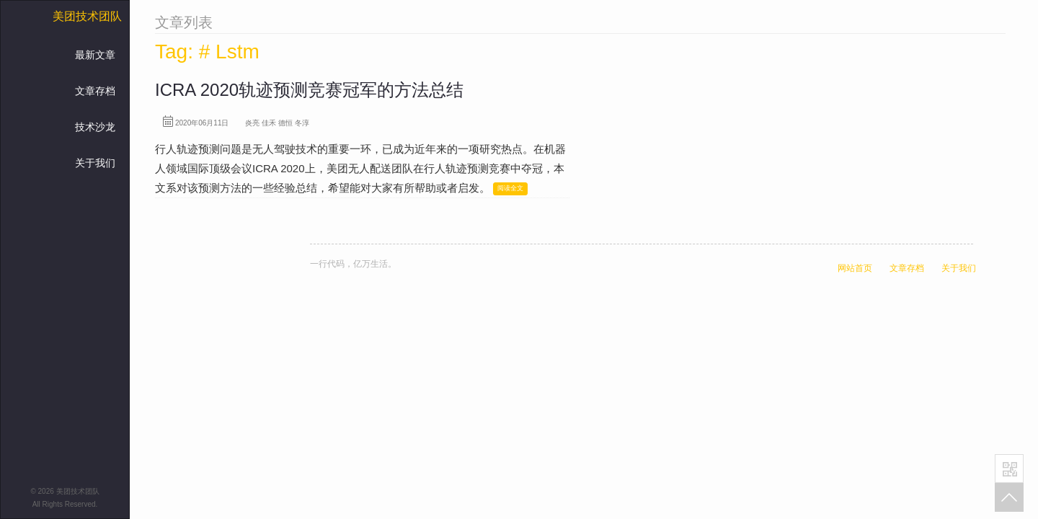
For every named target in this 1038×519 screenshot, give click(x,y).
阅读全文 (510, 188)
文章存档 (95, 91)
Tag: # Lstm (207, 51)
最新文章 (95, 55)
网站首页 (855, 268)
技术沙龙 (95, 127)
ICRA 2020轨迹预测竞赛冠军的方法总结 (309, 89)
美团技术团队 (87, 16)
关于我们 (95, 163)
